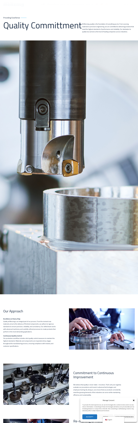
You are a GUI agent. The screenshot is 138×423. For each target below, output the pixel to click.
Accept (89, 417)
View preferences (124, 417)
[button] (134, 400)
